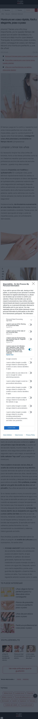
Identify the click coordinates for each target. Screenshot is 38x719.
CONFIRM (11, 428)
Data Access (19, 435)
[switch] (30, 325)
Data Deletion (7, 435)
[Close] (34, 284)
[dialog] (19, 359)
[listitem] (19, 320)
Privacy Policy (30, 435)
